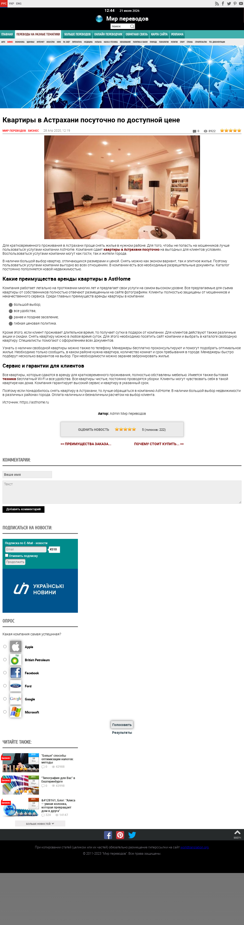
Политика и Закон (140, 42)
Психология (164, 42)
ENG (19, 3)
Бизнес (10, 42)
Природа (153, 42)
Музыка (98, 42)
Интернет (40, 42)
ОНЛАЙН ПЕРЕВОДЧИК (108, 34)
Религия (174, 42)
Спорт (182, 42)
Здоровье (30, 42)
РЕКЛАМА (177, 34)
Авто (3, 42)
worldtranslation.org (194, 847)
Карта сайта (159, 34)
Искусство (50, 42)
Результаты (122, 732)
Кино (59, 42)
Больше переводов (77, 34)
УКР (11, 3)
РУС (4, 3)
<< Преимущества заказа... (86, 444)
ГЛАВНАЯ (7, 34)
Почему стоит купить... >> (159, 444)
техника (9, 379)
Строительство (201, 42)
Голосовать (122, 725)
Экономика (19, 42)
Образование (125, 42)
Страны (190, 42)
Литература (77, 42)
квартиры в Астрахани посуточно (132, 249)
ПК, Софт (66, 42)
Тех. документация (217, 42)
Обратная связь (137, 34)
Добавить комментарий (23, 509)
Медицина (88, 42)
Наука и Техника (111, 42)
